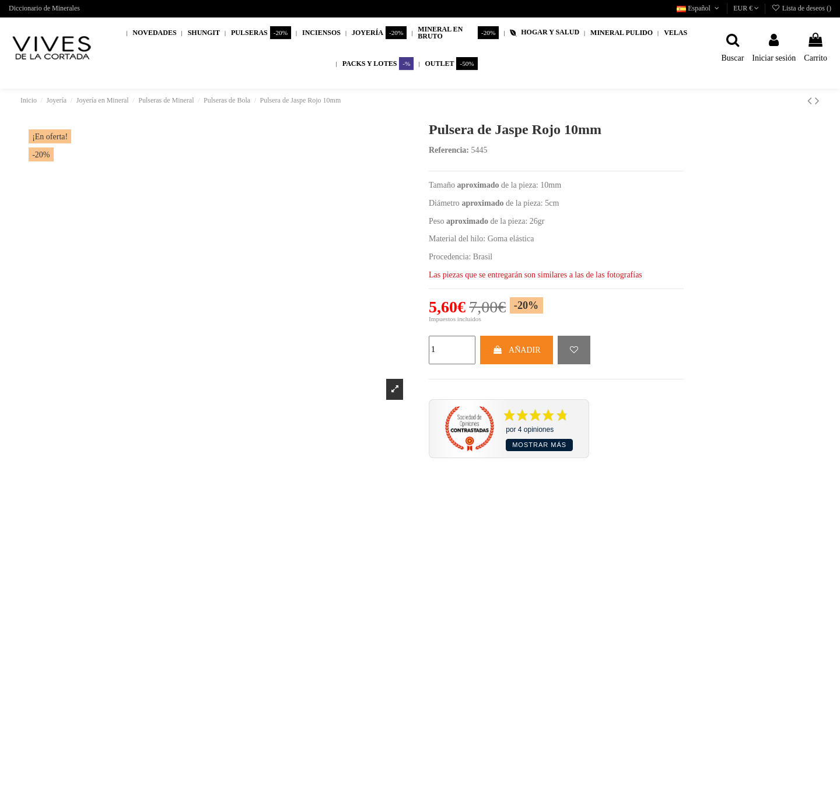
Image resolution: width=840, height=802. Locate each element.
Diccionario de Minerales (44, 8)
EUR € (746, 8)
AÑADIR (516, 350)
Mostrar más (539, 444)
